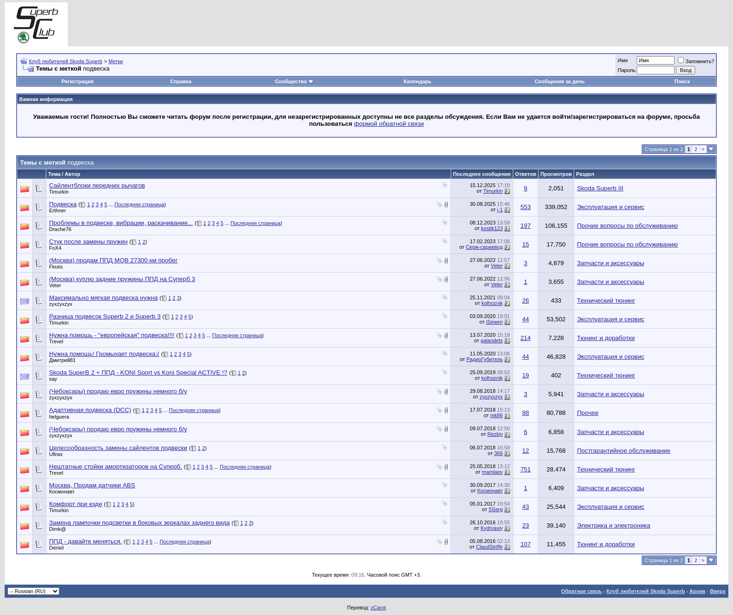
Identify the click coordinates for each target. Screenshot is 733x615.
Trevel (56, 341)
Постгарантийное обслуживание (623, 450)
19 (525, 375)
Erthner (57, 210)
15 (525, 244)
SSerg (496, 509)
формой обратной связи (389, 123)
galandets (492, 340)
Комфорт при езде (75, 503)
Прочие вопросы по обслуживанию (627, 225)
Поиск (682, 81)
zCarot (378, 607)
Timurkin (59, 192)
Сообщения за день (559, 81)
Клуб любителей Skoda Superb (65, 61)
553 (525, 206)
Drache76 (60, 229)
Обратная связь (581, 591)
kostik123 (492, 228)
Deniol (56, 547)
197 (525, 225)
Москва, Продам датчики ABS (92, 485)
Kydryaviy (492, 528)
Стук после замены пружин (88, 241)
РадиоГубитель (485, 359)
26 (525, 300)
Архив (697, 591)
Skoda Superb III (600, 188)
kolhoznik (492, 303)
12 (525, 450)
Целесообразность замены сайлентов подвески (118, 447)
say (53, 379)
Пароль (626, 70)
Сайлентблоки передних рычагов (97, 185)
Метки (115, 61)
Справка (181, 81)
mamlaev (492, 472)
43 (525, 506)
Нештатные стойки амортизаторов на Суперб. (115, 466)
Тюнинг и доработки (606, 337)
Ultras (56, 454)
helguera (59, 417)
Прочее (587, 412)
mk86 (496, 415)
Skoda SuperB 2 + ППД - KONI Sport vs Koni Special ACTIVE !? (138, 372)
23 (525, 525)
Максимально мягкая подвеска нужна (103, 297)
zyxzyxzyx (60, 304)
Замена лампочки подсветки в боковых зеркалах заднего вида (139, 522)
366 (498, 453)
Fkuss (56, 266)
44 (525, 319)
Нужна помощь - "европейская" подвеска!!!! (111, 335)
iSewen (494, 322)
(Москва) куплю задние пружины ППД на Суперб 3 (122, 278)
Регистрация (77, 81)
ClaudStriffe (489, 547)
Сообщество (294, 81)
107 (525, 544)
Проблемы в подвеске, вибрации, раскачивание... (121, 222)
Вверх (718, 591)
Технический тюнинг (606, 300)
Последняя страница (140, 204)
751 (525, 469)
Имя (622, 60)
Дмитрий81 (62, 360)
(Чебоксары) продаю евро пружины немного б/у (118, 391)
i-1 (500, 209)
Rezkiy (495, 434)
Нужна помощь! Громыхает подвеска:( (104, 353)
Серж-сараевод (484, 247)
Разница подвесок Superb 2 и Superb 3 (105, 316)
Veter (497, 265)
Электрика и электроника (613, 525)
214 (525, 337)
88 (525, 412)
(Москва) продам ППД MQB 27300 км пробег (113, 260)
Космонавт (62, 491)
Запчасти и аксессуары (610, 263)
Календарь (417, 81)
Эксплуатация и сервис (610, 206)
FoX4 (55, 248)
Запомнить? (696, 61)
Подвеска (63, 204)
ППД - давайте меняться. (85, 541)
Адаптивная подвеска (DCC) (90, 409)
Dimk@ (57, 529)
